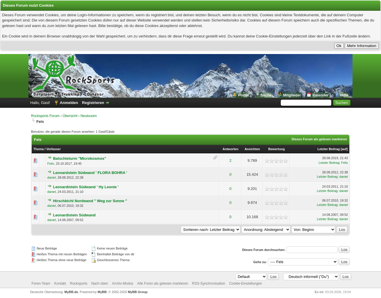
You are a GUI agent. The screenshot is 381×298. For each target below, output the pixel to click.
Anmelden (69, 102)
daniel (51, 177)
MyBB (102, 292)
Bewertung (276, 149)
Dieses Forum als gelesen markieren (319, 139)
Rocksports (78, 283)
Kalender (320, 95)
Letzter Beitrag (328, 149)
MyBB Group (137, 292)
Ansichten (252, 149)
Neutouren (89, 116)
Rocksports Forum (45, 116)
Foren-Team (40, 283)
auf (344, 149)
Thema (38, 149)
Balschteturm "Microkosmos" (79, 158)
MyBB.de (71, 292)
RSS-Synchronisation (208, 283)
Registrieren (93, 102)
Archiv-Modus (122, 283)
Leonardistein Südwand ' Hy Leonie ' (86, 187)
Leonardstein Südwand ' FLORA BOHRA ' (90, 172)
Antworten (230, 149)
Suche (266, 95)
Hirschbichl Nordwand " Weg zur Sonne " (90, 201)
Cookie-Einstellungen (245, 283)
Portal (243, 95)
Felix (50, 163)
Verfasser (53, 149)
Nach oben (99, 283)
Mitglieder (292, 95)
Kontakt (60, 283)
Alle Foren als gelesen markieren (162, 283)
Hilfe (344, 95)
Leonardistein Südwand (74, 215)
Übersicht (70, 116)
